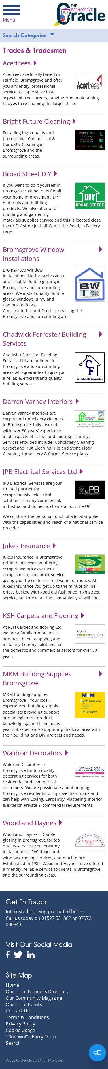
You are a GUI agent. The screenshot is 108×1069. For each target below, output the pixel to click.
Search (13, 1043)
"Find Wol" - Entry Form (31, 1037)
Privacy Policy (20, 1024)
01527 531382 (56, 918)
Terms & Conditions (27, 1017)
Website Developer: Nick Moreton (34, 1060)
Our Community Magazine (34, 998)
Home (12, 985)
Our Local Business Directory (37, 991)
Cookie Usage (20, 1030)
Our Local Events (24, 1004)
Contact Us (18, 1011)
